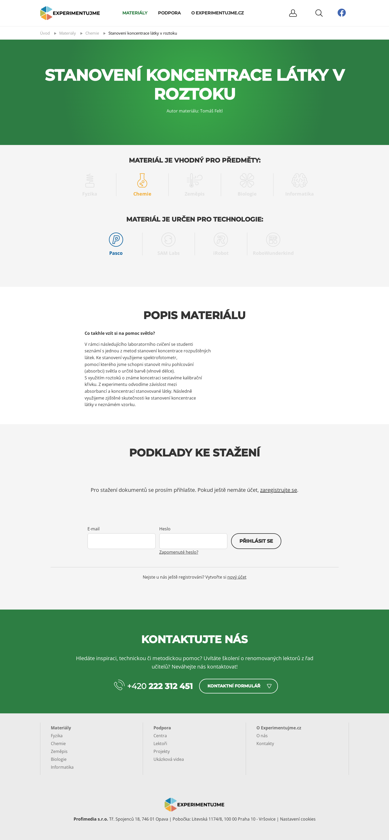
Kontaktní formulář (233, 685)
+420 (160, 686)
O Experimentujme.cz (217, 12)
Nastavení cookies (298, 819)
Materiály (134, 12)
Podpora (169, 12)
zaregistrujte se (278, 489)
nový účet (236, 577)
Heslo (165, 529)
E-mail (93, 529)
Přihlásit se (256, 541)
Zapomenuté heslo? (178, 552)
